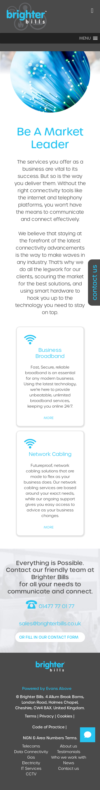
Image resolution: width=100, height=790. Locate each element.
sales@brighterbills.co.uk (50, 623)
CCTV (31, 774)
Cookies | (66, 716)
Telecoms (31, 746)
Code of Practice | (50, 727)
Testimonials (68, 751)
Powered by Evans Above (46, 688)
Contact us (68, 768)
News (68, 763)
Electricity (31, 763)
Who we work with (68, 757)
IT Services (31, 768)
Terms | (32, 716)
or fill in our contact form (48, 637)
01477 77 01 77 (50, 604)
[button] (85, 38)
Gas (31, 757)
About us (68, 746)
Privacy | (48, 716)
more (49, 418)
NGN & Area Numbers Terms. (50, 738)
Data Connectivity (31, 751)
